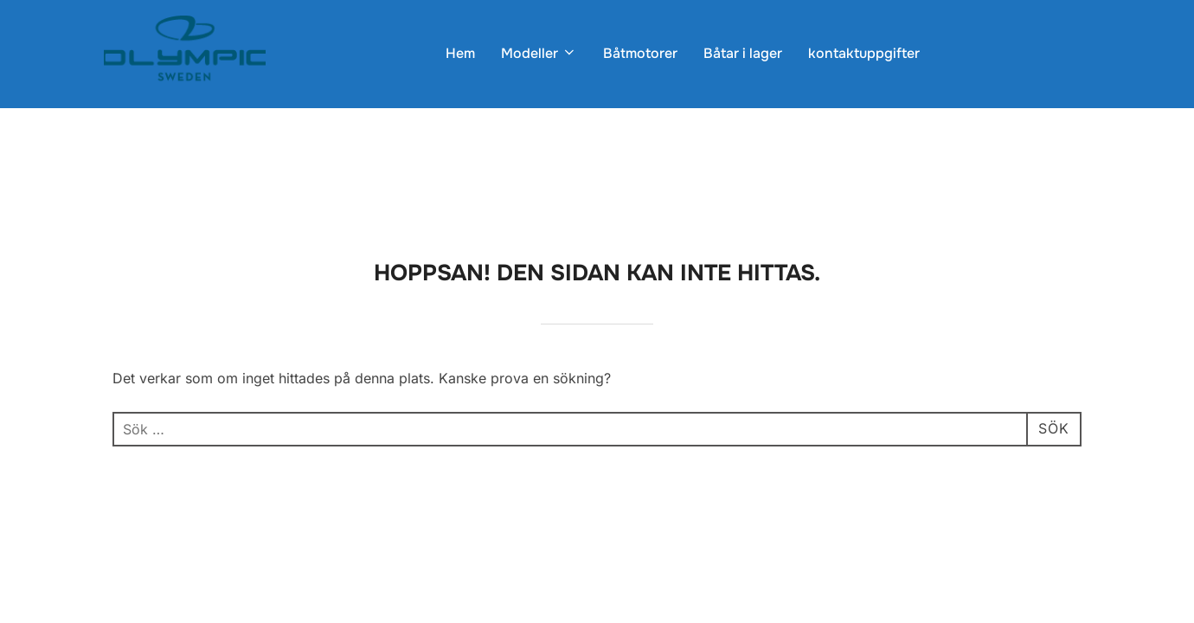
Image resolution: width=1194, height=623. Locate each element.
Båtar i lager (742, 53)
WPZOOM (1061, 453)
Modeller (539, 53)
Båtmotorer (640, 53)
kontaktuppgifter (864, 53)
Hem (460, 53)
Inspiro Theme (971, 453)
